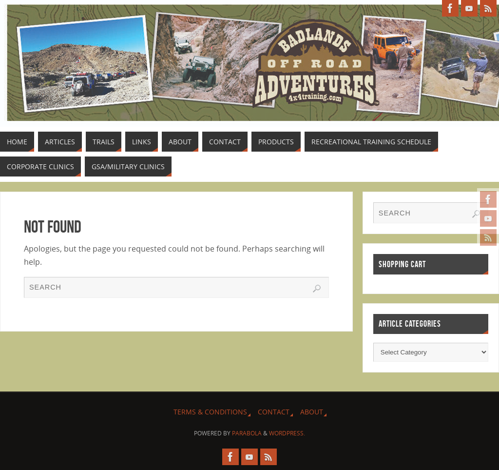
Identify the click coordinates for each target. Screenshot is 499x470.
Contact (273, 411)
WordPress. (287, 433)
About (311, 411)
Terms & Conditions (210, 411)
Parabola (247, 433)
